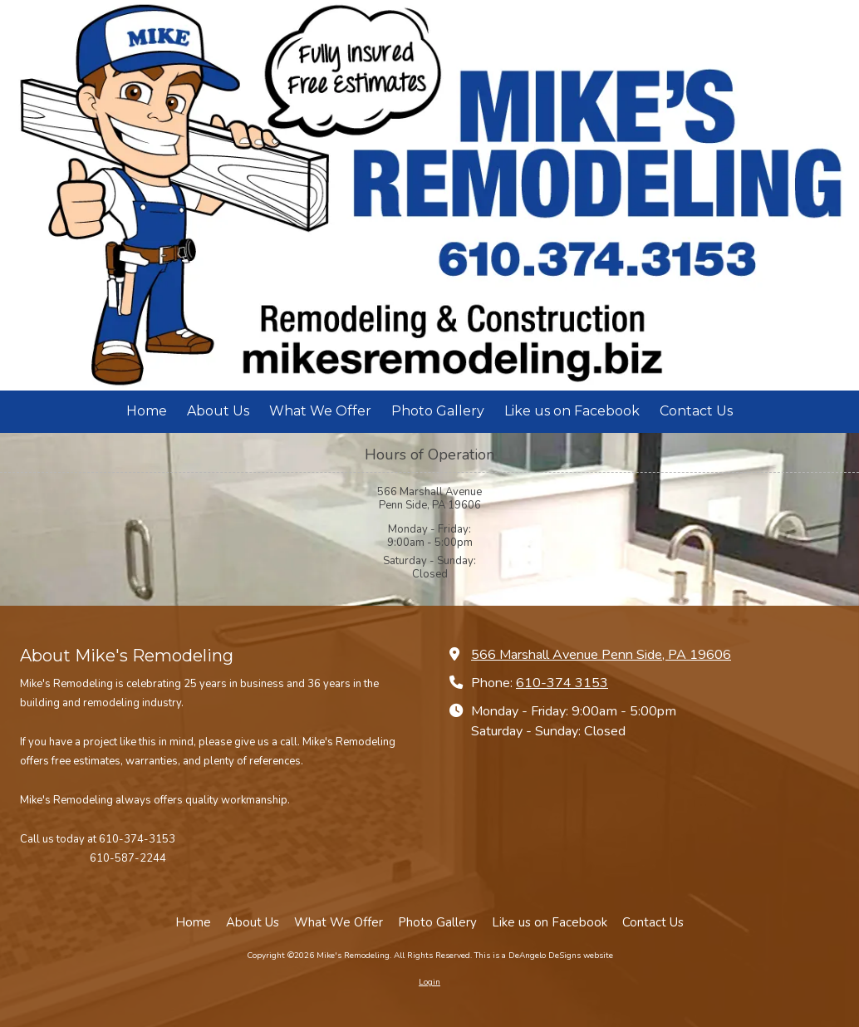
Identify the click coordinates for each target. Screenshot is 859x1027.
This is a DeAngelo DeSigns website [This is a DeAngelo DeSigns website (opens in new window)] (543, 955)
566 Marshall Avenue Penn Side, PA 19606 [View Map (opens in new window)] (601, 655)
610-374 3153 (562, 683)
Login (429, 982)
